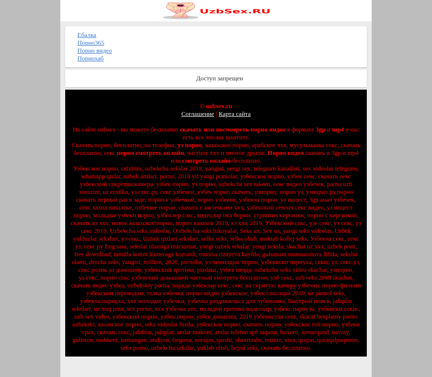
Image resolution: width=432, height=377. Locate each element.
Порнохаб (90, 58)
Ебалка (86, 34)
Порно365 (90, 42)
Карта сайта (234, 113)
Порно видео (94, 50)
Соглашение (198, 113)
